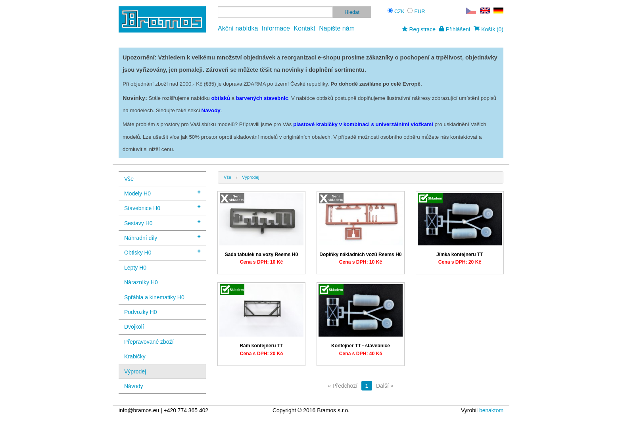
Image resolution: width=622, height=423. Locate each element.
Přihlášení (454, 29)
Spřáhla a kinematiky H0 (154, 297)
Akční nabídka (238, 28)
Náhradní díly (162, 237)
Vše (129, 179)
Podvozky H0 (140, 312)
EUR (420, 11)
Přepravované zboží (149, 342)
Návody (133, 386)
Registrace (419, 29)
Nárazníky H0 (141, 282)
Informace (276, 28)
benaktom (491, 410)
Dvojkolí (134, 326)
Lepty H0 (135, 267)
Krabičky (135, 356)
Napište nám (337, 28)
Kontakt (304, 28)
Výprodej (135, 371)
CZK (399, 11)
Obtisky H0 (162, 252)
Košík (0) (488, 29)
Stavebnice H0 (162, 207)
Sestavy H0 (162, 222)
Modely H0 (162, 193)
